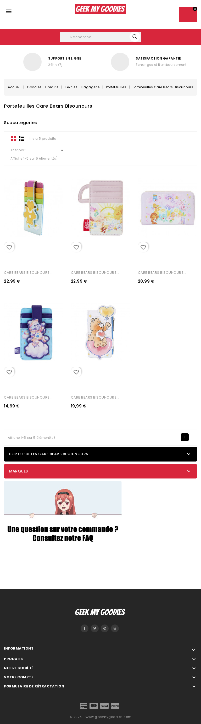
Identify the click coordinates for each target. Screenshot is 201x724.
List (21, 138)
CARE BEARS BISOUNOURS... (28, 272)
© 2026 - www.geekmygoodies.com (101, 717)
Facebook (84, 628)
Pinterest (105, 628)
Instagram (115, 628)
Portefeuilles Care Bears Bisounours (48, 454)
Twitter (95, 628)
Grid (13, 138)
